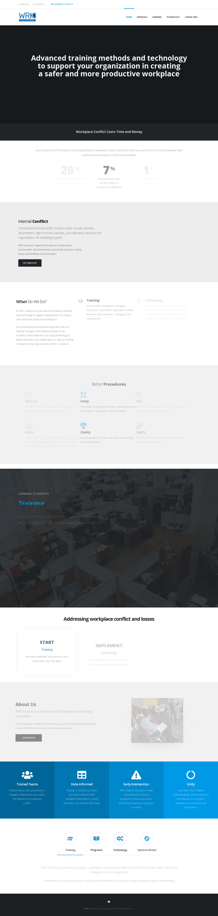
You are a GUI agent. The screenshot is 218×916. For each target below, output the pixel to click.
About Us (23, 4)
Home (129, 17)
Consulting (191, 17)
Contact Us (38, 4)
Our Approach (30, 262)
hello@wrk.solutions (63, 4)
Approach (142, 17)
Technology (173, 17)
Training (156, 17)
